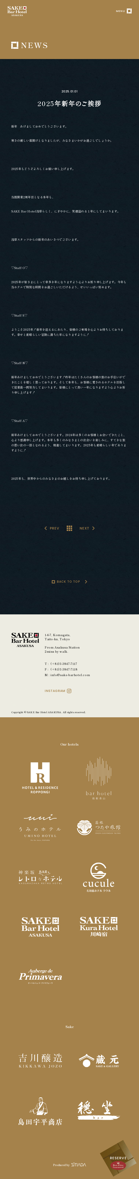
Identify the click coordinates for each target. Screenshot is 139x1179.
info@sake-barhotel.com (70, 675)
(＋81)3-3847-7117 (64, 663)
